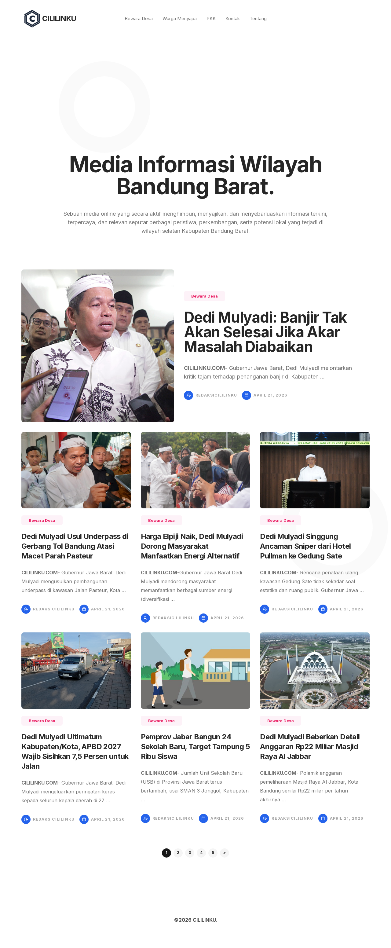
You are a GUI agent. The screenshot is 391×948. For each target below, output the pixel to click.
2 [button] (178, 852)
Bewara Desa (139, 18)
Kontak (232, 18)
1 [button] (166, 852)
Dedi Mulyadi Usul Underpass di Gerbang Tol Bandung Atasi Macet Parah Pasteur (74, 546)
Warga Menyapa (180, 18)
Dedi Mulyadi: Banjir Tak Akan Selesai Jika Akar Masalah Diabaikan (265, 332)
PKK (211, 18)
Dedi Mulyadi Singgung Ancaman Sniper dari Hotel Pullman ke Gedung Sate (305, 546)
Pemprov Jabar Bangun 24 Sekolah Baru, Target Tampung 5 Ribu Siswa (195, 746)
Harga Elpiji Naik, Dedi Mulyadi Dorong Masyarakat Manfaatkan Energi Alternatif (192, 546)
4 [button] (201, 852)
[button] (224, 853)
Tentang (258, 18)
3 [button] (190, 852)
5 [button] (213, 852)
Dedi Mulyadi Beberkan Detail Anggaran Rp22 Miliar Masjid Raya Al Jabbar (310, 746)
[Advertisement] (195, 83)
